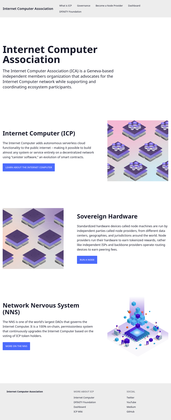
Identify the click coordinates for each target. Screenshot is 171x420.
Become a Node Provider (109, 5)
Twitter (130, 397)
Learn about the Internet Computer (29, 167)
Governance (83, 5)
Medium (131, 406)
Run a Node (87, 260)
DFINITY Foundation (70, 11)
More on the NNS (16, 346)
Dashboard (134, 5)
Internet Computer (84, 397)
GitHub (131, 411)
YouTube (131, 402)
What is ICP (65, 5)
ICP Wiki (78, 411)
